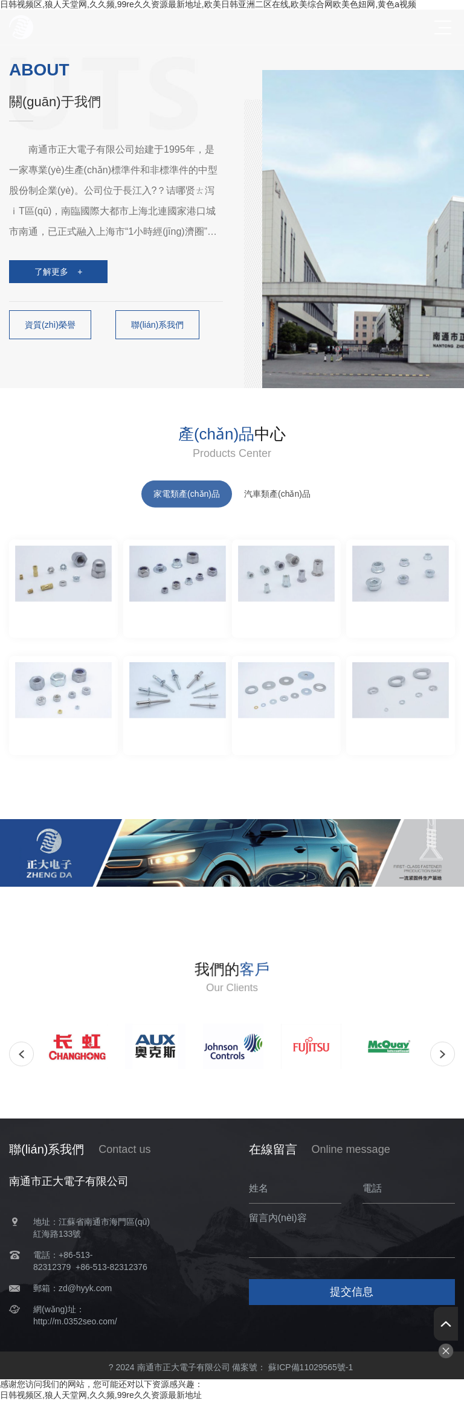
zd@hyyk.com (85, 1288)
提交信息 (351, 1292)
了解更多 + (58, 271)
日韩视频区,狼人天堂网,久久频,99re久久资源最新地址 (101, 1395)
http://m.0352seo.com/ (75, 1321)
